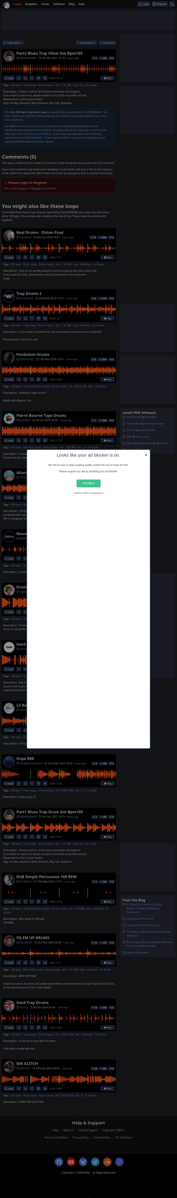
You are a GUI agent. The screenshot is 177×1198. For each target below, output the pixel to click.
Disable (88, 483)
